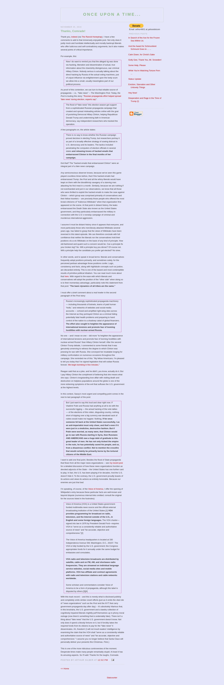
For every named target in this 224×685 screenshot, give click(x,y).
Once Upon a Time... (112, 14)
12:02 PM (103, 660)
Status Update (134, 79)
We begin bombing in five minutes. (83, 365)
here (67, 276)
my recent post (116, 463)
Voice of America (95, 489)
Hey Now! (132, 93)
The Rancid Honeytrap (92, 37)
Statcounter (112, 677)
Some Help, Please (137, 65)
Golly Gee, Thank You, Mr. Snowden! (144, 60)
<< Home (65, 668)
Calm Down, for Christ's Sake (141, 54)
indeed (74, 37)
